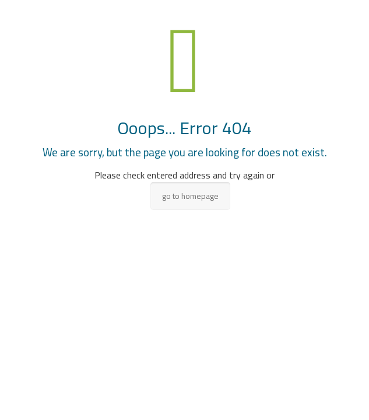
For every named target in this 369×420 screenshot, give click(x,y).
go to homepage (190, 196)
